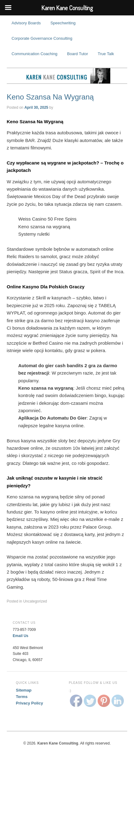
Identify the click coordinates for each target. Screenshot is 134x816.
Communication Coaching (35, 53)
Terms (22, 696)
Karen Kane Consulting (67, 75)
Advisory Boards (26, 23)
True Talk (106, 53)
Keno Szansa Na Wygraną (50, 97)
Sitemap (24, 690)
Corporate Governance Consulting (42, 38)
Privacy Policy (29, 703)
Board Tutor (77, 53)
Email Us (20, 636)
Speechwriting (63, 23)
